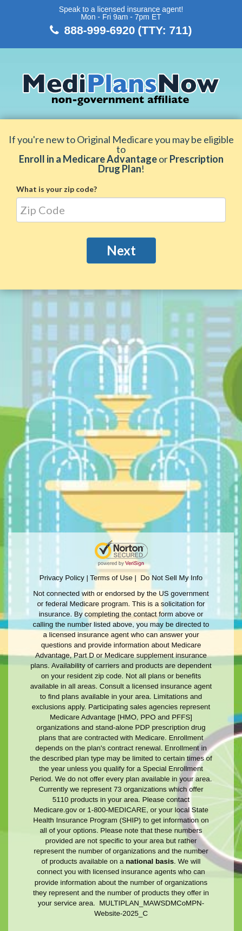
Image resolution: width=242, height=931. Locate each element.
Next (121, 250)
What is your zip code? (56, 189)
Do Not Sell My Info (171, 578)
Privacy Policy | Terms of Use (86, 578)
